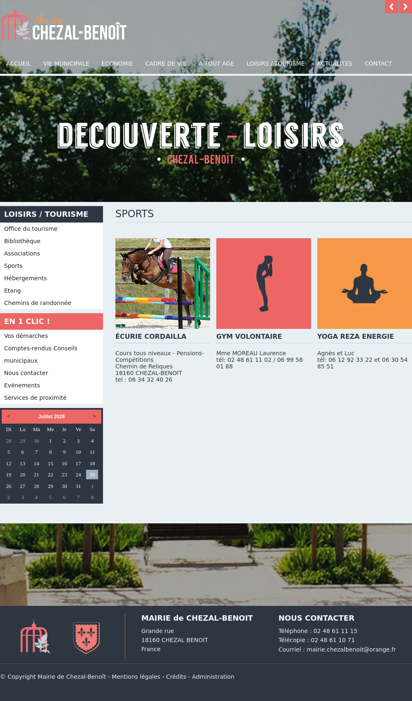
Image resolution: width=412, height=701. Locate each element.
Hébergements (25, 278)
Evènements (22, 385)
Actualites (335, 63)
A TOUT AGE (216, 63)
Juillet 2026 (51, 417)
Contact (378, 63)
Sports (13, 266)
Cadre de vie (166, 63)
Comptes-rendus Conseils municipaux (40, 354)
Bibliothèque (22, 241)
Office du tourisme (31, 228)
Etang (12, 290)
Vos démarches (26, 336)
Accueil (18, 63)
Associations (22, 253)
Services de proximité (35, 397)
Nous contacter (26, 373)
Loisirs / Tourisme (275, 63)
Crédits (176, 676)
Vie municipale (66, 63)
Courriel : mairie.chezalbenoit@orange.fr (337, 649)
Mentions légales (136, 676)
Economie (117, 63)
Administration (213, 676)
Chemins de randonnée (37, 303)
